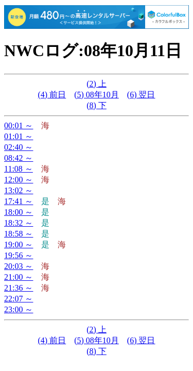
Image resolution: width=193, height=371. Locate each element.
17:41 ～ (18, 201)
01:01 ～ (18, 136)
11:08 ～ (18, 168)
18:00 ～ (18, 212)
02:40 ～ (18, 147)
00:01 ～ (18, 125)
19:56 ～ (18, 255)
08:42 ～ (18, 158)
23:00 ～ (18, 309)
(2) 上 (96, 83)
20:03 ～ (18, 266)
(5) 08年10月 (96, 94)
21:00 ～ (18, 277)
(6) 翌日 (141, 94)
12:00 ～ (18, 179)
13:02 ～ (18, 190)
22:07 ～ (18, 298)
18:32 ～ (18, 222)
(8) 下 (96, 105)
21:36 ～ (18, 287)
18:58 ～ (18, 233)
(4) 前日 (52, 94)
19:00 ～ (18, 244)
